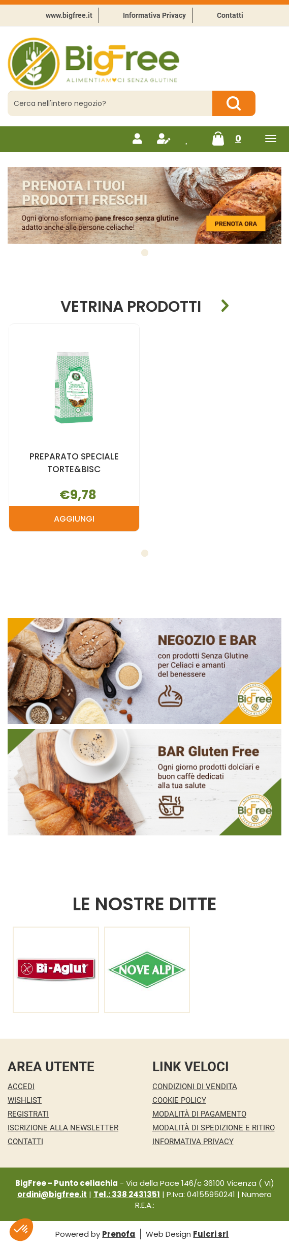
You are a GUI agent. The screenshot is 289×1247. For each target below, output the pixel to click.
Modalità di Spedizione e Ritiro (213, 1127)
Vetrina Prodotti (130, 306)
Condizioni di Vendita (194, 1086)
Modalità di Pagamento (199, 1114)
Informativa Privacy (154, 15)
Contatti (230, 15)
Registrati (28, 1114)
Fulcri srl (211, 1234)
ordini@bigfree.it (52, 1194)
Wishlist (25, 1100)
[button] (145, 253)
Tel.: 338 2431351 (126, 1194)
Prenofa (118, 1234)
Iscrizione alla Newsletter (63, 1127)
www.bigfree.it (69, 15)
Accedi (21, 1086)
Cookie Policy (179, 1100)
